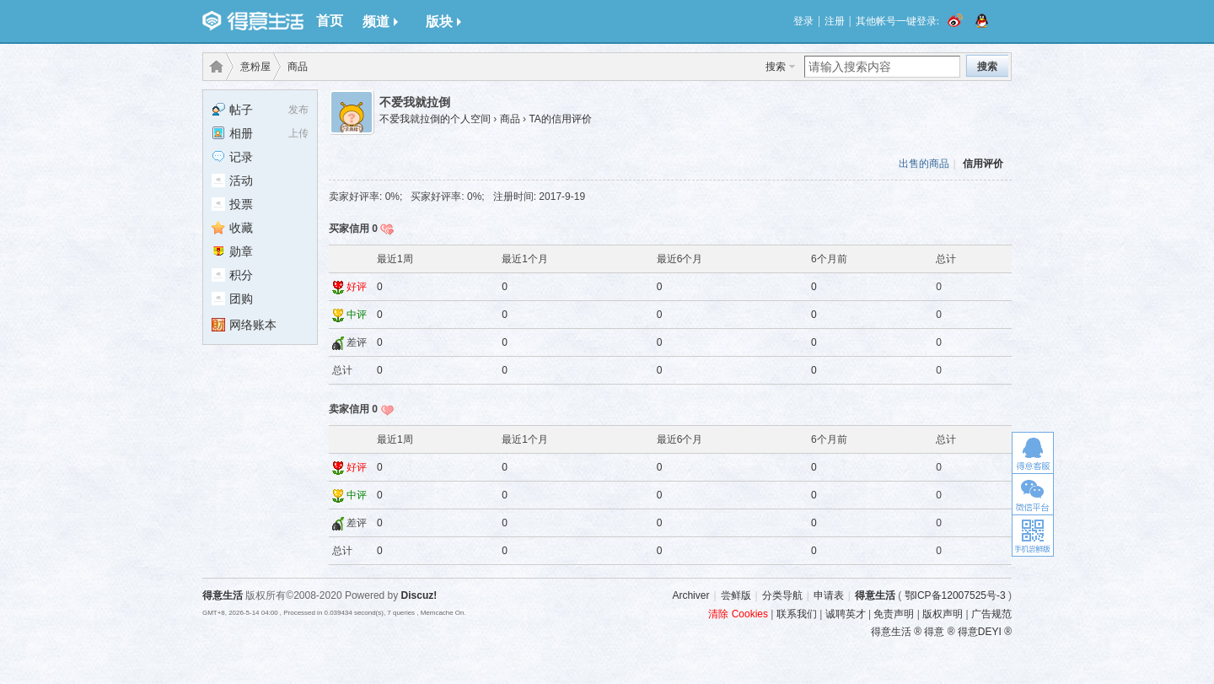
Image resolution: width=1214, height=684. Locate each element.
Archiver (690, 595)
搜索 (775, 67)
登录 (803, 21)
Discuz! (419, 595)
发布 (298, 110)
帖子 (232, 109)
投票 (232, 204)
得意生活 (875, 595)
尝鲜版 (736, 595)
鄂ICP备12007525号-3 (955, 595)
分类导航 (782, 595)
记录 (232, 157)
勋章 (232, 251)
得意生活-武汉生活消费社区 (213, 66)
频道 (380, 21)
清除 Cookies (738, 614)
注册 (835, 21)
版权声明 (942, 614)
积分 (232, 275)
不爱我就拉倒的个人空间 (435, 119)
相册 (232, 133)
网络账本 (244, 324)
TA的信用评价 (560, 119)
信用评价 (983, 164)
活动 (232, 180)
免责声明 (893, 614)
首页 (329, 20)
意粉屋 (255, 67)
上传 (298, 133)
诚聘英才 (845, 614)
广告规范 (991, 614)
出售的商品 (924, 164)
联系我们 (796, 614)
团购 (232, 298)
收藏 (232, 227)
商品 (297, 67)
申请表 (829, 595)
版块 (443, 21)
